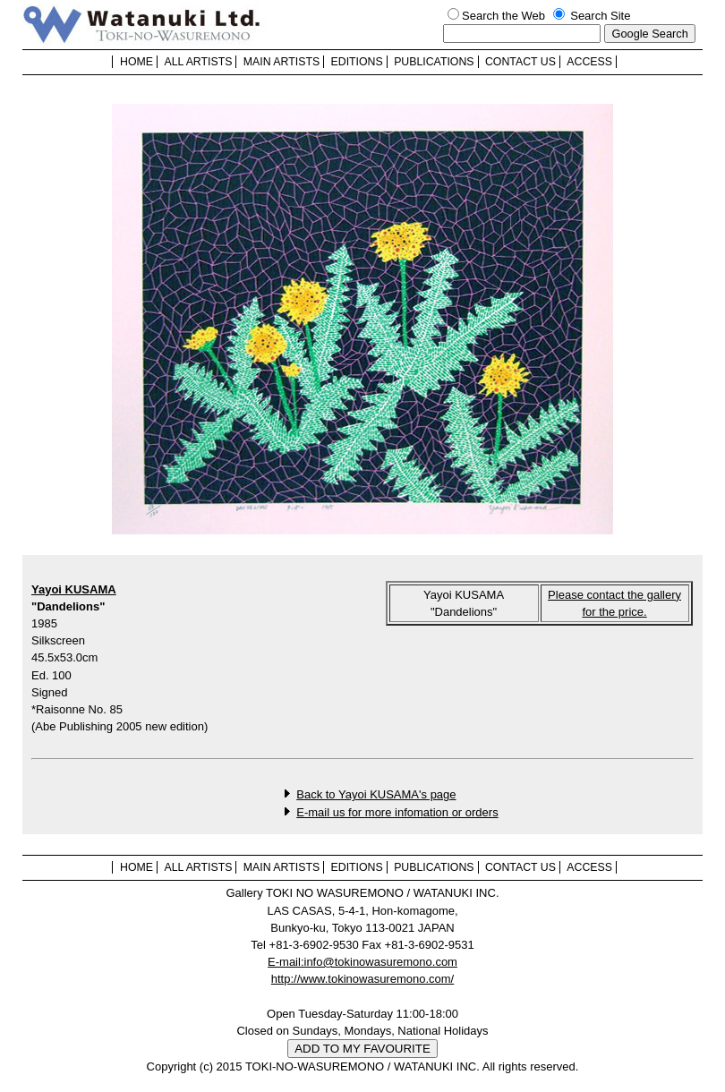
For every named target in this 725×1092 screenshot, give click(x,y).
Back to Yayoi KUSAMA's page (376, 794)
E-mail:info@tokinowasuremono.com (362, 961)
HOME (136, 61)
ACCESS (589, 61)
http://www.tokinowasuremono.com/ (362, 978)
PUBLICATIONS (433, 61)
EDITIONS (357, 61)
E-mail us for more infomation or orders (397, 812)
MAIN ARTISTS (281, 61)
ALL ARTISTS (198, 61)
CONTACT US (520, 61)
